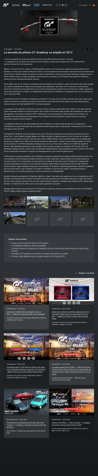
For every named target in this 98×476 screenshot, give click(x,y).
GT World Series (11, 308)
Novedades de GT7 (12, 419)
